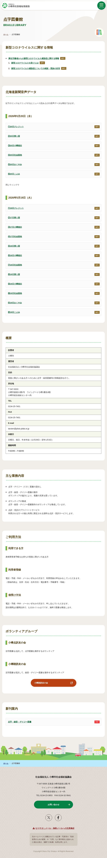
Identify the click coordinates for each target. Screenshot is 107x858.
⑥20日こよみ (13, 172)
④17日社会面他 (14, 235)
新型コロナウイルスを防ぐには (28, 63)
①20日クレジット (15, 125)
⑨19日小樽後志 (14, 282)
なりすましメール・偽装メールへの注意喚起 (54, 828)
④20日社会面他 (14, 153)
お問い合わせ (53, 804)
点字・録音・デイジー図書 (18, 720)
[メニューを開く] (101, 5)
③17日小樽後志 (14, 225)
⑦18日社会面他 (14, 263)
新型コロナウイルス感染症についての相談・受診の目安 (38, 68)
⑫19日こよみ (13, 310)
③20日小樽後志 (14, 144)
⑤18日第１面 (13, 244)
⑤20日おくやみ (14, 163)
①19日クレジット (15, 206)
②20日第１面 (13, 134)
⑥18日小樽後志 (14, 254)
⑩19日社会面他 (14, 291)
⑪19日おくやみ (14, 301)
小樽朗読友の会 (39, 681)
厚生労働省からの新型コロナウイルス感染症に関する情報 (36, 58)
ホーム (5, 34)
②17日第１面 (13, 216)
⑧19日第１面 (13, 272)
